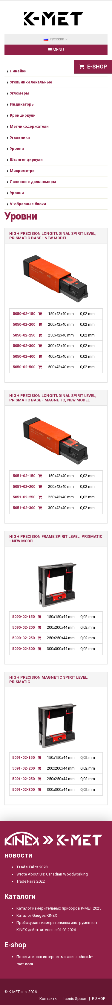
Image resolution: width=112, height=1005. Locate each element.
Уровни (17, 148)
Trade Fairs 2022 (30, 881)
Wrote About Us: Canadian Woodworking (52, 874)
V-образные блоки (28, 204)
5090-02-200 (23, 627)
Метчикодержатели (29, 126)
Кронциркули (23, 115)
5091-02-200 (23, 768)
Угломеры (19, 93)
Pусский (55, 39)
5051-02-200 (24, 486)
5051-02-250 (24, 497)
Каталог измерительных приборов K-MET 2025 (58, 908)
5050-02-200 (24, 324)
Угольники (20, 137)
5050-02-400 (24, 356)
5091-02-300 (23, 789)
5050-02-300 (24, 345)
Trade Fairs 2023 (31, 867)
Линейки (18, 71)
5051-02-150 (24, 475)
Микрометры (23, 170)
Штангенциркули (26, 159)
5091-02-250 (23, 778)
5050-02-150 (24, 313)
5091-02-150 (23, 757)
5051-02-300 (24, 507)
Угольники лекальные (31, 82)
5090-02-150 (23, 616)
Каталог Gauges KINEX (36, 915)
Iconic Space (75, 998)
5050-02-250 (24, 335)
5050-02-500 (24, 367)
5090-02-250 (23, 638)
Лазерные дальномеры (33, 181)
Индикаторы (22, 104)
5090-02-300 (23, 648)
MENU (56, 49)
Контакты (48, 998)
